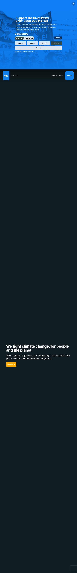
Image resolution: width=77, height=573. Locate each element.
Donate (69, 75)
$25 (19, 43)
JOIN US (10, 364)
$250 (55, 43)
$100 (43, 43)
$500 (37, 48)
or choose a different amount (24, 51)
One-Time (20, 38)
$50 (31, 43)
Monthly (29, 38)
